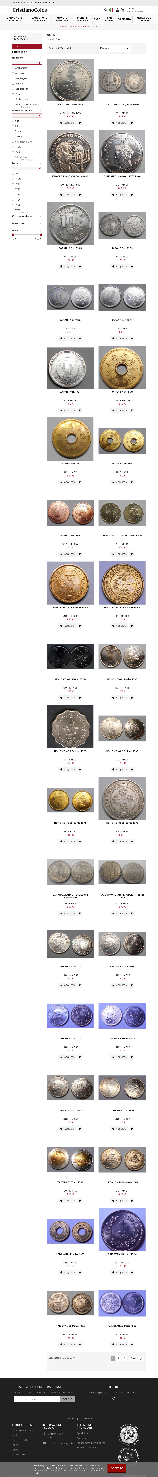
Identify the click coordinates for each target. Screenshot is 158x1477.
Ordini (15, 1431)
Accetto (117, 1468)
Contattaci (86, 1414)
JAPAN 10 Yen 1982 (70, 534)
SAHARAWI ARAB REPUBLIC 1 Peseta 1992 (122, 893)
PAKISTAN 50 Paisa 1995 (70, 1321)
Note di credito (20, 1435)
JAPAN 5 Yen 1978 (122, 390)
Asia (15, 46)
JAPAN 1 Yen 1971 (70, 390)
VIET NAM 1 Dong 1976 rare (122, 104)
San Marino (109, 19)
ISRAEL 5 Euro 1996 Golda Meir (70, 175)
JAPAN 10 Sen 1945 (70, 247)
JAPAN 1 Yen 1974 (122, 319)
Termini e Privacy (86, 1443)
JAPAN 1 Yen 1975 (70, 319)
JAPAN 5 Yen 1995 (122, 462)
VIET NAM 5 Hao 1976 (70, 104)
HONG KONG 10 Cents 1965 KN (70, 605)
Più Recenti (115, 48)
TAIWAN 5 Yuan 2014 (122, 963)
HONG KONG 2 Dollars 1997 (122, 748)
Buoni (15, 1445)
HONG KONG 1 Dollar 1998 (70, 677)
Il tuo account (23, 1421)
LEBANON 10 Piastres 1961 (122, 1178)
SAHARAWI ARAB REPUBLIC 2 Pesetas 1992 (70, 893)
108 (133, 1354)
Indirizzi (16, 1440)
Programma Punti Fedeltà (91, 1438)
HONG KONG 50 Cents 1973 (122, 820)
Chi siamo (70, 1414)
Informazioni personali (24, 1426)
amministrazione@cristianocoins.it (67, 1439)
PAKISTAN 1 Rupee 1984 (122, 1250)
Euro (97, 19)
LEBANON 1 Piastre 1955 (70, 1250)
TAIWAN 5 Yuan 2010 (70, 1107)
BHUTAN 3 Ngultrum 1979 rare (122, 175)
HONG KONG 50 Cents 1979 (70, 820)
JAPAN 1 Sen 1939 (122, 247)
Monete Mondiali (62, 19)
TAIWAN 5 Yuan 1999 (122, 1107)
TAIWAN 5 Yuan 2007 (122, 1035)
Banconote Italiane (39, 19)
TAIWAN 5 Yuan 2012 (70, 1035)
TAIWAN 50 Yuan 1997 (70, 1178)
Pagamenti (83, 1433)
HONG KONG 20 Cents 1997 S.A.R (122, 534)
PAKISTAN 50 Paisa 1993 (122, 1321)
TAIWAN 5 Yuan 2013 (70, 963)
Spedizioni (82, 1429)
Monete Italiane (82, 19)
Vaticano (124, 19)
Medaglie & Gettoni (144, 19)
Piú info (84, 1470)
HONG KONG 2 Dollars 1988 (70, 748)
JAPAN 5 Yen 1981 (70, 462)
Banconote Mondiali (15, 19)
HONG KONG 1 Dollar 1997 (122, 677)
